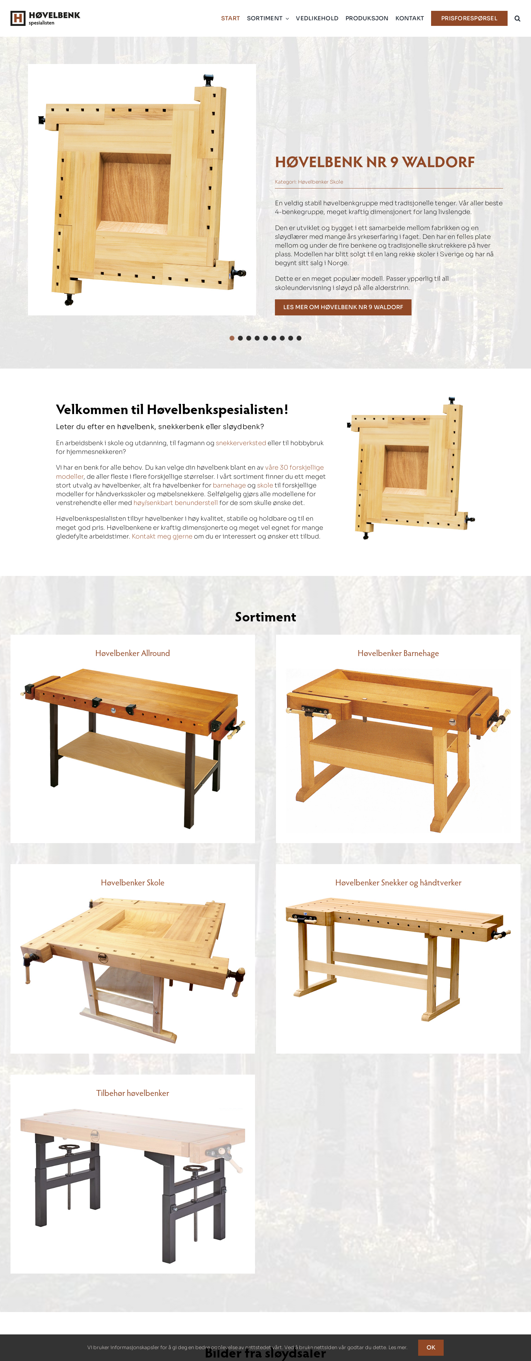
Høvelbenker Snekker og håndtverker (398, 882)
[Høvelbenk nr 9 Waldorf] (343, 307)
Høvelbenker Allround (132, 652)
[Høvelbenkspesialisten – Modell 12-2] (132, 672)
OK (431, 1347)
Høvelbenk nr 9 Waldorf (375, 160)
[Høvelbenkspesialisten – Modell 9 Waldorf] (142, 190)
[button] (518, 18)
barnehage (229, 485)
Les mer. (398, 1347)
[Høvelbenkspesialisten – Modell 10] (398, 672)
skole (265, 485)
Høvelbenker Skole (320, 182)
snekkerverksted (241, 443)
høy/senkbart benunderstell (175, 503)
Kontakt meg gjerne (162, 536)
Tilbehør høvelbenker (132, 1092)
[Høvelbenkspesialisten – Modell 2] (398, 901)
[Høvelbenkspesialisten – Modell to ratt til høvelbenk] (132, 1112)
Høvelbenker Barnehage (398, 652)
